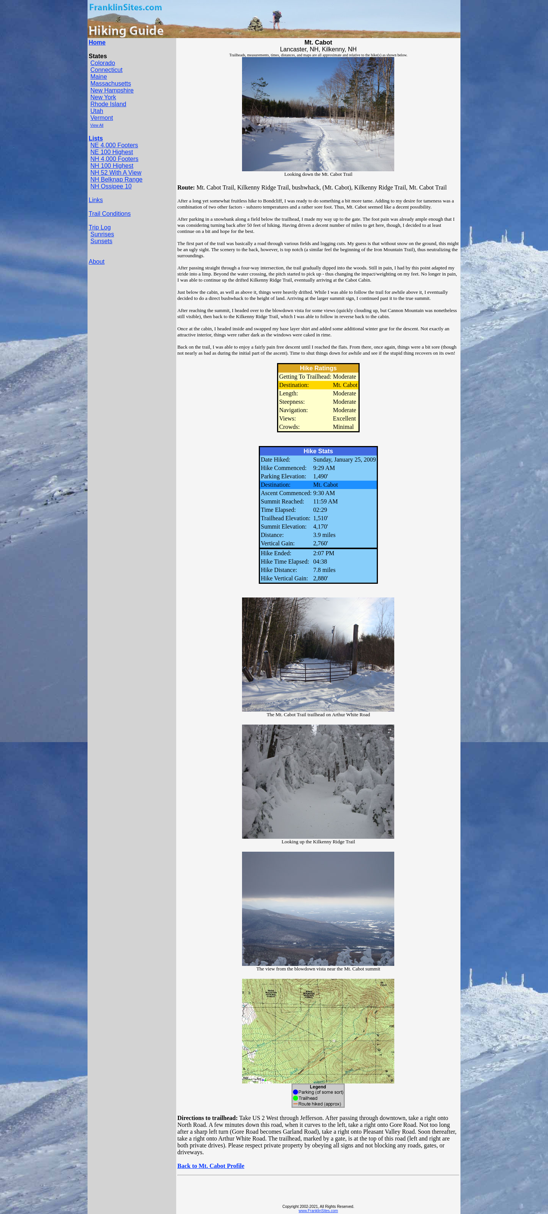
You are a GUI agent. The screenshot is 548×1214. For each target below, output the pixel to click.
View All (97, 125)
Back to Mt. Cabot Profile (210, 1166)
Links (96, 200)
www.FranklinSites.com (318, 1211)
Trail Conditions (110, 213)
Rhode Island (108, 104)
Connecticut (106, 70)
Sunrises (102, 234)
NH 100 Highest (111, 166)
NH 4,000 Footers (114, 159)
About (97, 261)
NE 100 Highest (111, 152)
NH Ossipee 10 (111, 186)
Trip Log (100, 227)
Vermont (101, 118)
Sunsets (101, 241)
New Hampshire (112, 90)
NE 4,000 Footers (114, 145)
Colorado (102, 63)
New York (103, 97)
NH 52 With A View (115, 172)
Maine (98, 76)
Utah (96, 111)
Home (97, 42)
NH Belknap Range (116, 179)
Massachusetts (110, 83)
